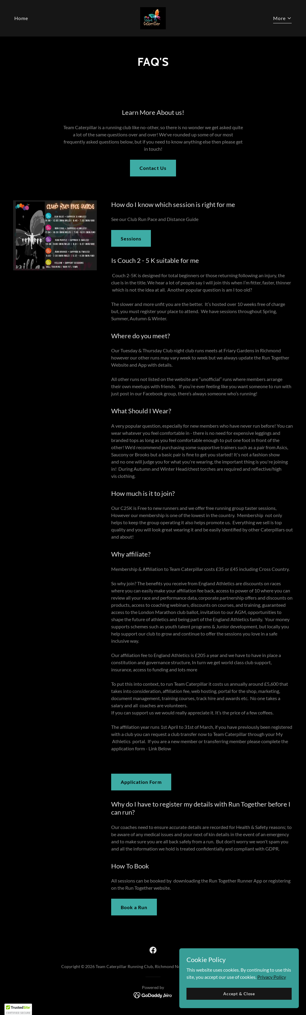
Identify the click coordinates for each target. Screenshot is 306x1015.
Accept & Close (239, 1001)
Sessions (131, 238)
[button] (282, 19)
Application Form (141, 782)
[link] (153, 17)
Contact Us (153, 168)
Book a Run (134, 907)
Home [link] (21, 18)
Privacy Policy (271, 985)
